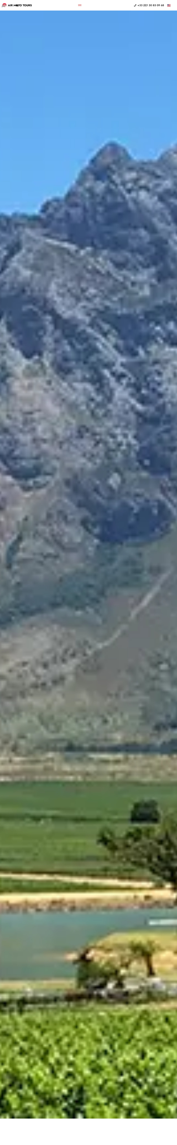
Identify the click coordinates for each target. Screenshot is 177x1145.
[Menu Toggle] (79, 5)
